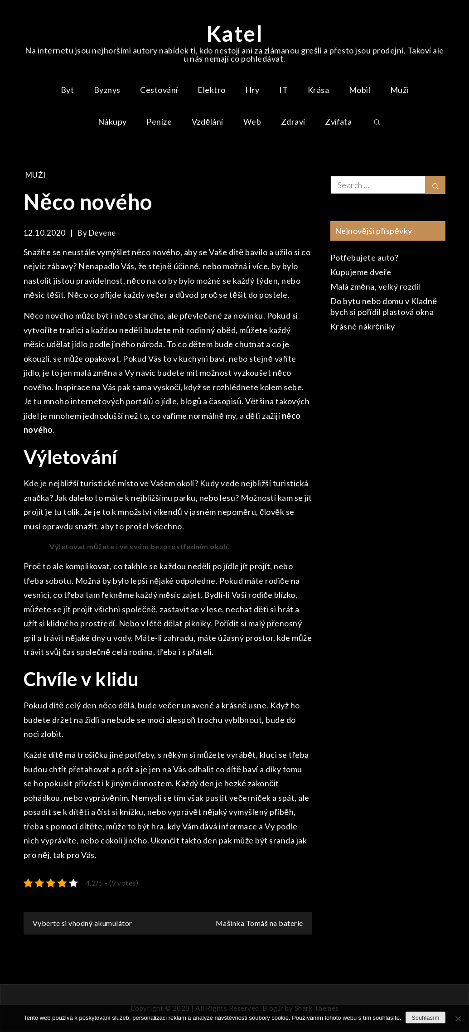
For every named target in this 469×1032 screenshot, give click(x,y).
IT (283, 90)
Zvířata (338, 121)
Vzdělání (207, 121)
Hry (252, 90)
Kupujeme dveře (361, 272)
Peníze (159, 121)
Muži (399, 90)
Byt (67, 90)
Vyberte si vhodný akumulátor (82, 923)
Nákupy (112, 121)
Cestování (159, 90)
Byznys (107, 90)
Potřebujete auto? (364, 257)
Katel (234, 33)
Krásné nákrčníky (362, 326)
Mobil (360, 90)
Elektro (212, 90)
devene (102, 232)
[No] (457, 1018)
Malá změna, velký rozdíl (375, 286)
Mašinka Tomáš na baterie (259, 923)
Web (252, 121)
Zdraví (293, 121)
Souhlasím (425, 1018)
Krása (318, 90)
